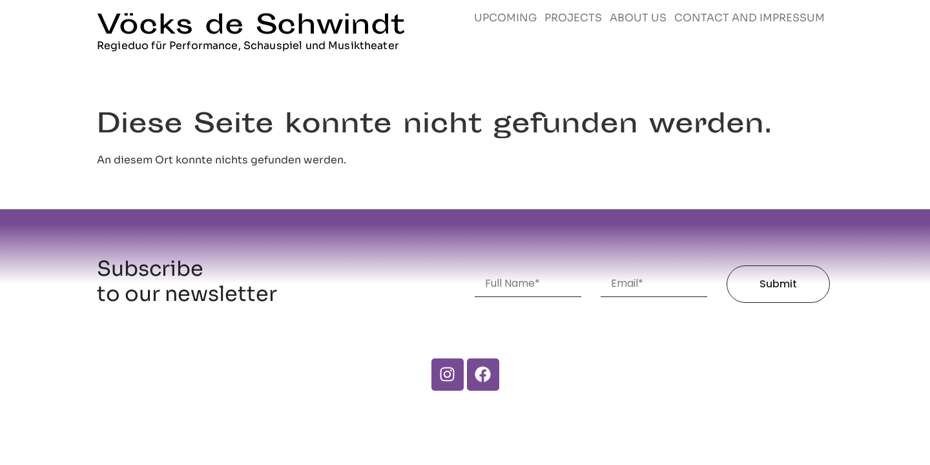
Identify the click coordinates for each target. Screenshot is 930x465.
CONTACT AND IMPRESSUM (749, 18)
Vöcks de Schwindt (251, 26)
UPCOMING (505, 18)
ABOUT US (638, 18)
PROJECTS (573, 18)
